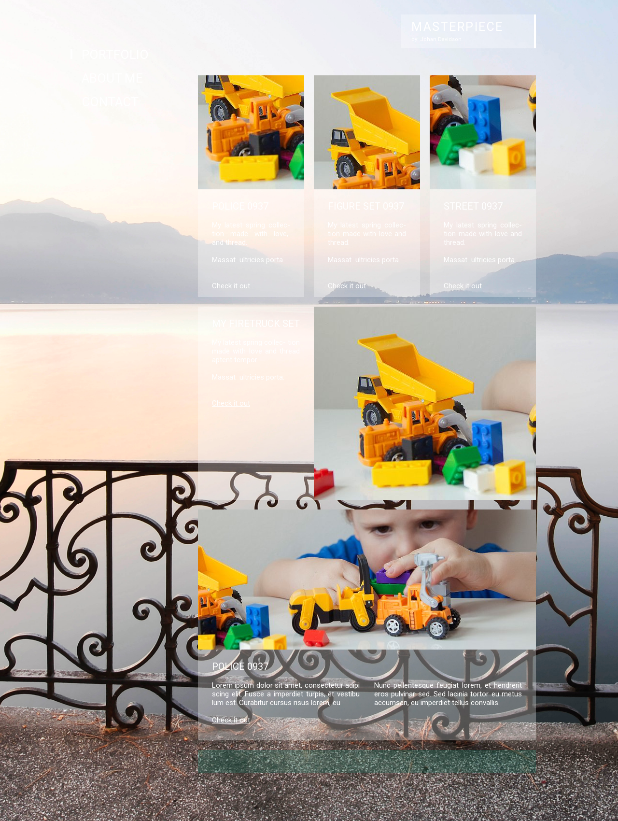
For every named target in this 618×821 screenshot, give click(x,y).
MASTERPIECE (457, 27)
